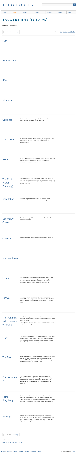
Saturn (5, 159)
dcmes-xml (8, 442)
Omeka (73, 451)
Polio (5, 40)
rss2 (22, 442)
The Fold (7, 357)
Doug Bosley (17, 5)
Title (61, 32)
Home (4, 12)
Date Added (71, 32)
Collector (7, 238)
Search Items (13, 25)
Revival (6, 298)
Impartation (8, 199)
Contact (60, 12)
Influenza (7, 100)
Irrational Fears (10, 258)
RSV (4, 80)
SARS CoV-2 (9, 60)
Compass (7, 120)
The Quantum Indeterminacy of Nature (9, 321)
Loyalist (6, 337)
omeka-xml (17, 442)
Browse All (5, 25)
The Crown (8, 139)
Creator (65, 32)
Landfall (6, 278)
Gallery (14, 12)
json (13, 442)
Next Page (15, 32)
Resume (49, 12)
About (37, 12)
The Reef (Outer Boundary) (7, 182)
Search (74, 4)
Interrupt (6, 416)
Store (69, 12)
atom (3, 442)
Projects (25, 12)
